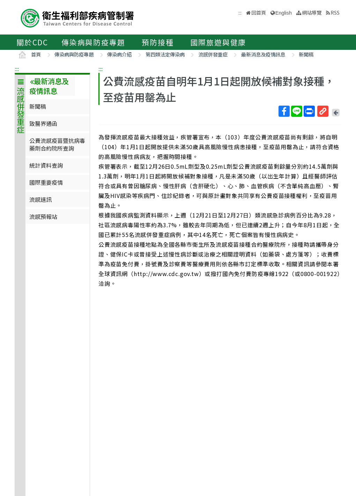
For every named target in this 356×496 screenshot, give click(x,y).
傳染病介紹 (119, 54)
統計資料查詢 (46, 165)
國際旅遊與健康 (218, 42)
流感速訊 (40, 199)
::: (17, 68)
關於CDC (32, 42)
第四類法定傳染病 (165, 54)
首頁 (36, 54)
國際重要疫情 (46, 182)
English (283, 13)
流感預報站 (43, 216)
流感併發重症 (213, 54)
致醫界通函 (43, 123)
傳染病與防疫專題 (93, 42)
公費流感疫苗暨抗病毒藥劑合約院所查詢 (57, 144)
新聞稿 (306, 54)
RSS (335, 12)
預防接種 (157, 42)
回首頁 (258, 12)
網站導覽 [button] (311, 12)
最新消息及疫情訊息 (263, 54)
